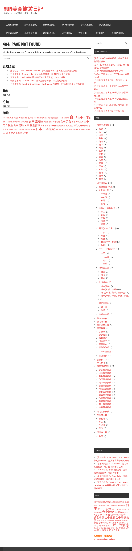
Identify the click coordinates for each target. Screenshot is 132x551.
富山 (105, 260)
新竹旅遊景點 (30, 24)
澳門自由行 (100, 32)
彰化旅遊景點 (86, 24)
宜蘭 (101, 169)
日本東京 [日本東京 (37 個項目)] (58, 129)
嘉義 (101, 157)
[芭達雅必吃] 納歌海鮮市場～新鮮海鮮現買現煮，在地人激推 (37, 77)
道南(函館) (105, 286)
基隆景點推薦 (105, 401)
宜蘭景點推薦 (105, 370)
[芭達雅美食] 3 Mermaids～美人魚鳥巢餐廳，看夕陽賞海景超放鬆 (40, 74)
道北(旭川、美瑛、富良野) (113, 292)
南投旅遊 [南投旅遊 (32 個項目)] (66, 118)
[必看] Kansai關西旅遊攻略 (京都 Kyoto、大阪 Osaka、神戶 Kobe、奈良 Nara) (111, 73)
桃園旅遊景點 (12, 24)
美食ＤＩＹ (102, 359)
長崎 (103, 203)
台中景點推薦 (105, 382)
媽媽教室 (103, 334)
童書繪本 (103, 344)
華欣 (101, 428)
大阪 (103, 232)
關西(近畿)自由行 (107, 228)
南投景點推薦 (105, 388)
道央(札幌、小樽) (109, 289)
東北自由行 (104, 302)
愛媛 (103, 224)
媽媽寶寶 (101, 327)
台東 (101, 175)
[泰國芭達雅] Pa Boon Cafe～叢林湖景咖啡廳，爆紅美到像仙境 (38, 80)
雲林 (101, 153)
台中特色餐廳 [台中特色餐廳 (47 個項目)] (54, 121)
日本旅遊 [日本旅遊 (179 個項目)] (49, 129)
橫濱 (103, 274)
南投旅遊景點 (105, 24)
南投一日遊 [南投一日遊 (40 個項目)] (59, 118)
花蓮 (101, 172)
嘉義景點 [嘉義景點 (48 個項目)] (69, 125)
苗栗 (101, 141)
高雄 (101, 163)
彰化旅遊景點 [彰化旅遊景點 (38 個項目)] (13, 129)
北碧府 (102, 418)
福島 (103, 310)
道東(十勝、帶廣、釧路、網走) (115, 295)
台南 (101, 160)
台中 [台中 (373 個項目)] (73, 117)
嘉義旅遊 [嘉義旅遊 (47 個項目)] (61, 125)
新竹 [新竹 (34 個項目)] (26, 129)
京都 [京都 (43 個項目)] (11, 118)
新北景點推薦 (105, 404)
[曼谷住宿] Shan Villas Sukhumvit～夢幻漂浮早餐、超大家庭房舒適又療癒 (43, 70)
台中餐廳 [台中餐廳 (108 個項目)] (18, 125)
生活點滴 (101, 362)
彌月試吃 (103, 338)
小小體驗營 (106, 351)
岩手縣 (104, 307)
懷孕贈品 (103, 341)
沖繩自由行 (104, 314)
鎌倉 (103, 278)
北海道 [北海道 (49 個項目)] (30, 117)
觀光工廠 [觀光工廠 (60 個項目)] (24, 133)
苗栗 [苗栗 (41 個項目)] (70, 129)
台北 (101, 132)
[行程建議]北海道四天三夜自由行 (109, 111)
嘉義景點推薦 (105, 394)
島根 (103, 218)
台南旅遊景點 (49, 32)
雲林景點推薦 (105, 391)
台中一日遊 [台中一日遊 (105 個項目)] (84, 117)
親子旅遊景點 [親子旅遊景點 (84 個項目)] (13, 133)
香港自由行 (83, 32)
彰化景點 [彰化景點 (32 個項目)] (21, 129)
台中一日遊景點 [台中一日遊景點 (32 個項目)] (8, 122)
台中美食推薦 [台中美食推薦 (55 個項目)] (77, 121)
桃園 (101, 135)
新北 (101, 178)
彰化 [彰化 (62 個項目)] (76, 125)
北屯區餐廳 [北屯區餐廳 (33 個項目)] (23, 118)
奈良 (103, 238)
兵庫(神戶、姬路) (109, 241)
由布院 (104, 197)
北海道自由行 (105, 282)
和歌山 (104, 244)
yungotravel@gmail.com (105, 539)
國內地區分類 (103, 124)
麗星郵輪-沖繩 (105, 187)
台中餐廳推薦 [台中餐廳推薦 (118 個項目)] (32, 125)
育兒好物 (103, 355)
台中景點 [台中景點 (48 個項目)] (44, 121)
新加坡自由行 (118, 32)
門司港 (104, 194)
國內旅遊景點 (103, 366)
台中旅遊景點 (68, 24)
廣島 (103, 221)
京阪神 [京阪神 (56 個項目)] (17, 117)
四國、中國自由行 (107, 207)
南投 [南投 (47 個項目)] (53, 117)
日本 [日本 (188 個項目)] (39, 129)
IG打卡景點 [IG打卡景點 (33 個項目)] (6, 118)
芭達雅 (102, 424)
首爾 (101, 436)
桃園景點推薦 (105, 373)
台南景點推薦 (105, 398)
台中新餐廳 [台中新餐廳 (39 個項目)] (24, 122)
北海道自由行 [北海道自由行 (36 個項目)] (46, 118)
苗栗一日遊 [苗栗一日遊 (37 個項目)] (76, 129)
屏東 (101, 166)
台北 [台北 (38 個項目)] (42, 126)
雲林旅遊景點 (12, 32)
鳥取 (103, 214)
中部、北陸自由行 (107, 249)
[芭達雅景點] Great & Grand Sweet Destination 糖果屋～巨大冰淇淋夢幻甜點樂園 (47, 84)
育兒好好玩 (104, 347)
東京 (103, 271)
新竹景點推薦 (105, 376)
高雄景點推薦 (105, 407)
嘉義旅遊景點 (30, 32)
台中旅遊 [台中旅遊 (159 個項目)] (35, 121)
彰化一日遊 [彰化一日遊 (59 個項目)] (83, 125)
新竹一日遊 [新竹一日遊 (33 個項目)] (31, 129)
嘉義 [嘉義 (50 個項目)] (46, 125)
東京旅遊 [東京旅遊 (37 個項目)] (65, 129)
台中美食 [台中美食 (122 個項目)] (65, 121)
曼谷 (101, 421)
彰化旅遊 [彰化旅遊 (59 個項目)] (112, 522)
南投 (101, 147)
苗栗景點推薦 (105, 379)
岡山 (103, 211)
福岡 (103, 200)
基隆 (101, 129)
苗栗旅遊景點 (49, 24)
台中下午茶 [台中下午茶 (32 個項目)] (16, 122)
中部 (103, 253)
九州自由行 (104, 190)
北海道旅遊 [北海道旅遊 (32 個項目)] (37, 118)
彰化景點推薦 (105, 385)
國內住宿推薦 (103, 411)
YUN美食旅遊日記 (23, 8)
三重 (105, 263)
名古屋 (106, 257)
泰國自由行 (102, 414)
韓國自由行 (102, 432)
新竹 (101, 138)
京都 (103, 235)
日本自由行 (67, 32)
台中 (101, 144)
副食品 (102, 331)
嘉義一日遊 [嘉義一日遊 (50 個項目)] (53, 125)
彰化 (101, 150)
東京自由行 (104, 267)
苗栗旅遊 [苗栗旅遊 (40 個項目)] (84, 129)
